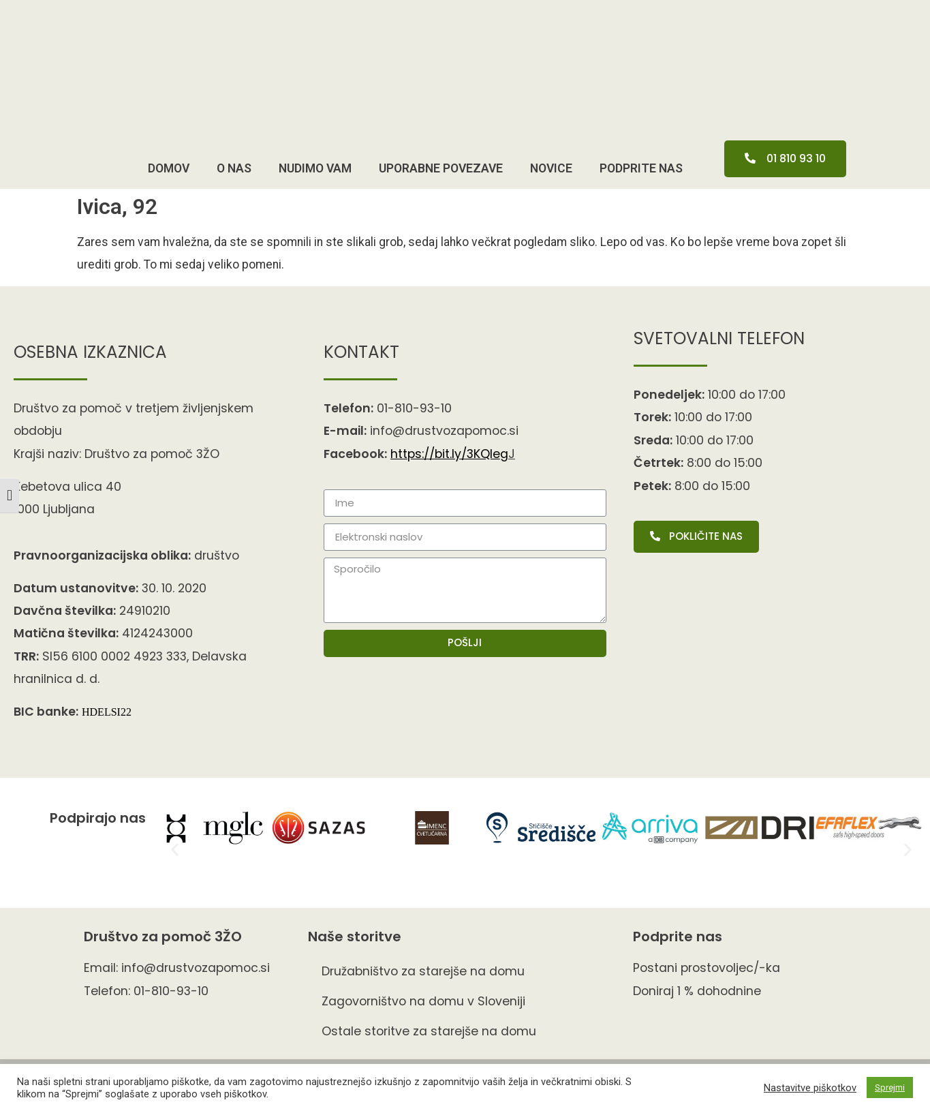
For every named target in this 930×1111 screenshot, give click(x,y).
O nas (234, 168)
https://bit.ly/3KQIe (449, 454)
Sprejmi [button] (890, 1087)
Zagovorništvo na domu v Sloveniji (423, 1001)
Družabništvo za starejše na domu (423, 971)
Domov (168, 168)
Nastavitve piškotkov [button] (810, 1088)
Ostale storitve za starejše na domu (429, 1031)
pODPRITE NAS (641, 168)
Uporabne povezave (441, 168)
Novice (551, 168)
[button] (785, 158)
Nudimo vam (315, 168)
